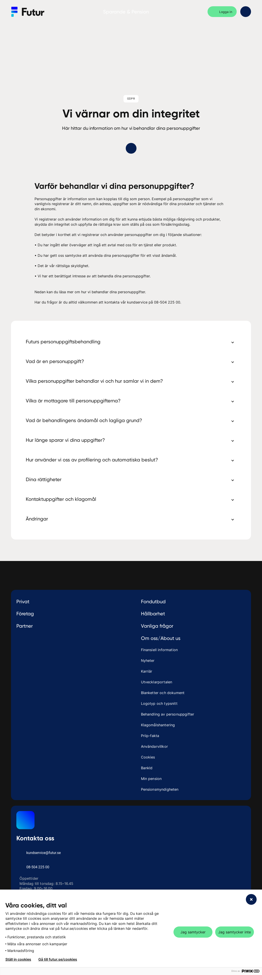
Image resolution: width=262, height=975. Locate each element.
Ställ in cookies (18, 959)
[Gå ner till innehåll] (131, 148)
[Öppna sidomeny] (245, 11)
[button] (131, 341)
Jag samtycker (193, 932)
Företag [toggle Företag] (72, 613)
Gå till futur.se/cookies (57, 959)
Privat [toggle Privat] (72, 601)
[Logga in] (222, 11)
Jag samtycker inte (234, 932)
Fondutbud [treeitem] (153, 601)
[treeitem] (72, 601)
